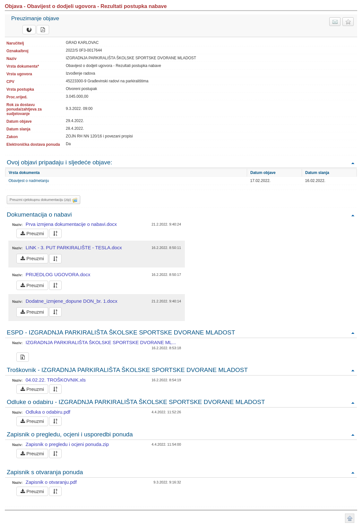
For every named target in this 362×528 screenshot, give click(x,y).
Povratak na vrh (353, 163)
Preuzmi (32, 233)
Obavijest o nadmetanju (29, 180)
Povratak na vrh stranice (349, 518)
